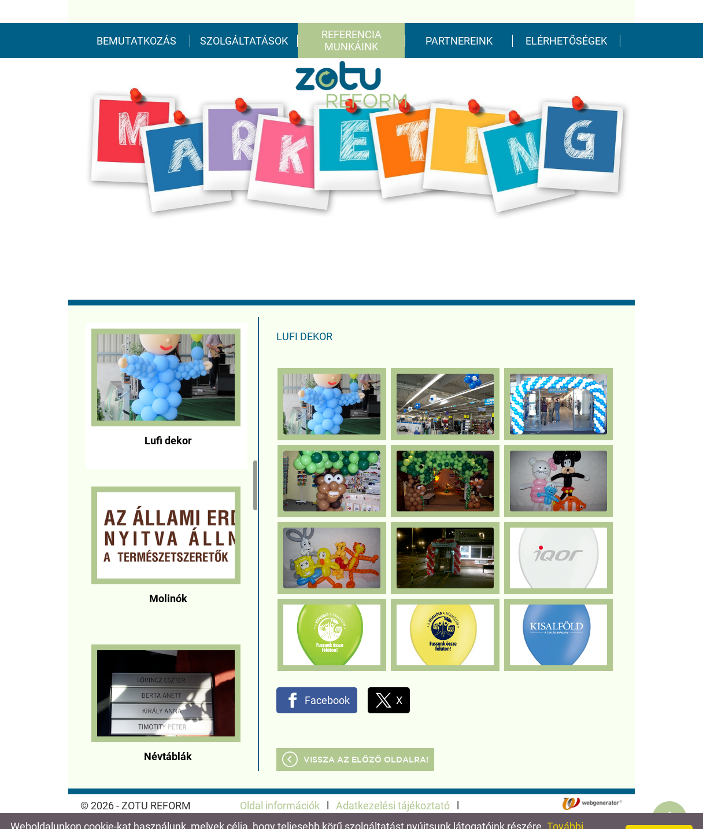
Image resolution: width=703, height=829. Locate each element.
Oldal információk (280, 782)
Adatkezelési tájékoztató (393, 782)
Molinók (168, 575)
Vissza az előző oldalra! (366, 737)
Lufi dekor (168, 417)
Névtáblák (168, 733)
